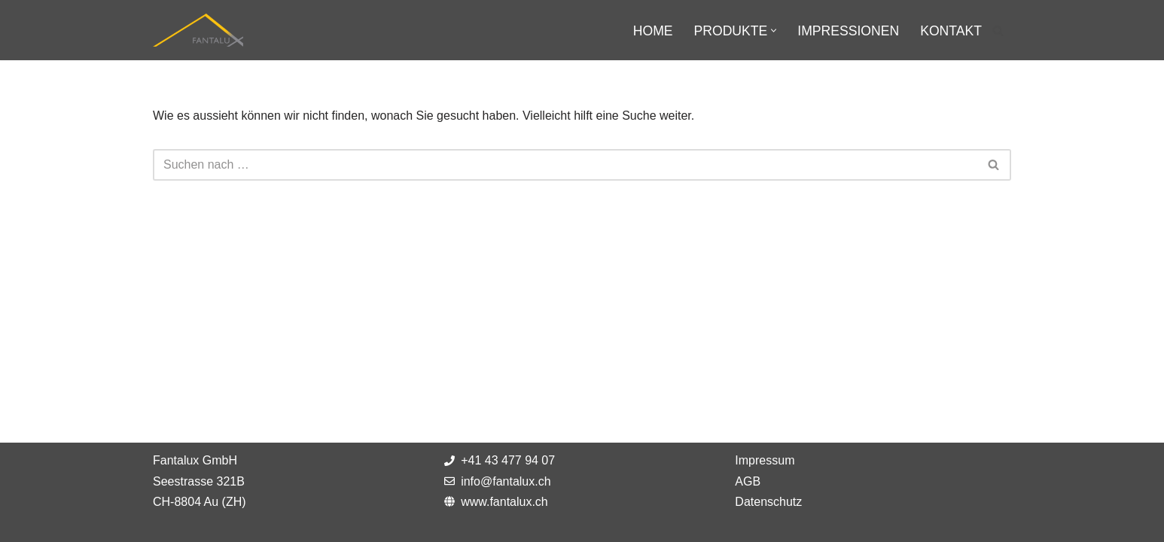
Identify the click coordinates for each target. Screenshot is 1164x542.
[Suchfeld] (998, 30)
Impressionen (848, 30)
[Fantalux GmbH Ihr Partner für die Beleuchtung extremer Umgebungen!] (198, 30)
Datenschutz (768, 501)
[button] (773, 30)
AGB (747, 481)
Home (653, 30)
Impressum (764, 460)
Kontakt (951, 30)
